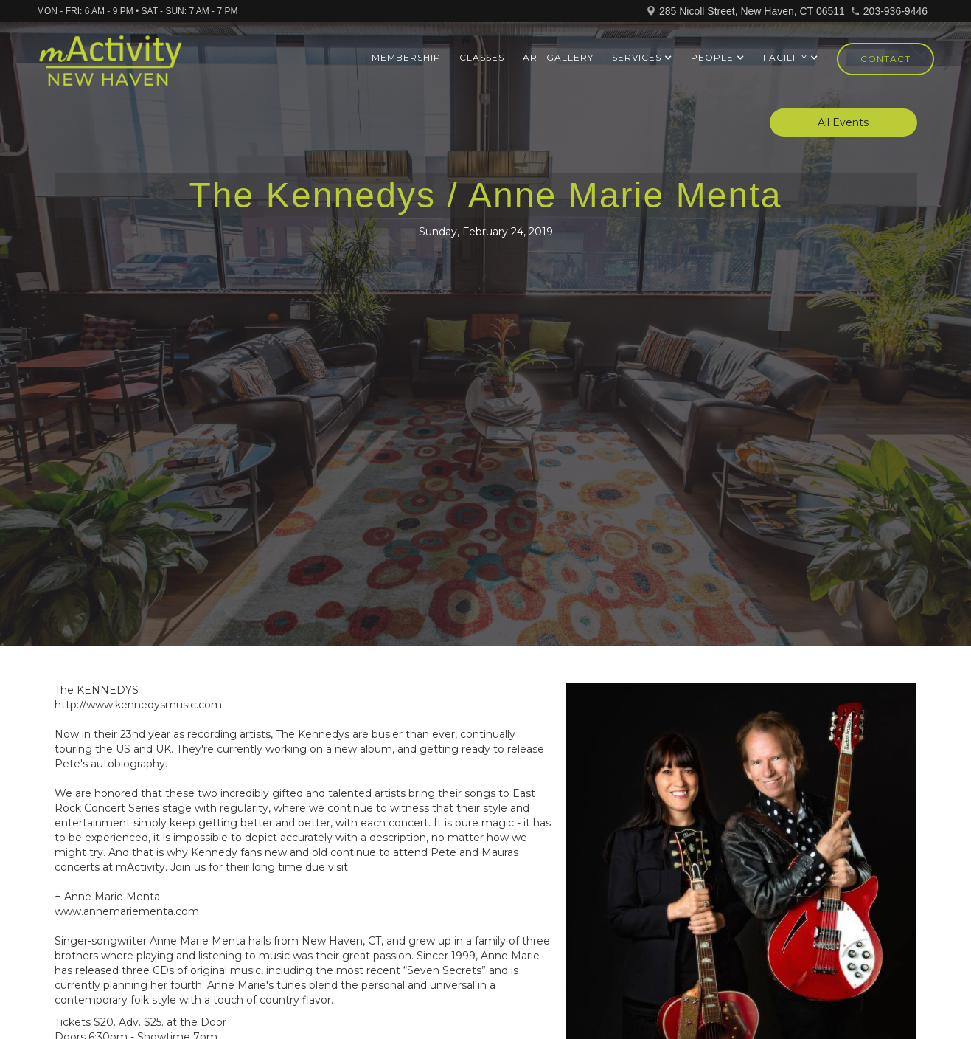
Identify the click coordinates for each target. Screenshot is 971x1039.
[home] (110, 67)
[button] (642, 57)
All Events (843, 122)
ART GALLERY (558, 57)
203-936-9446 (895, 11)
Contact (885, 58)
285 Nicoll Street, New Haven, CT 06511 (752, 11)
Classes (481, 57)
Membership (406, 57)
